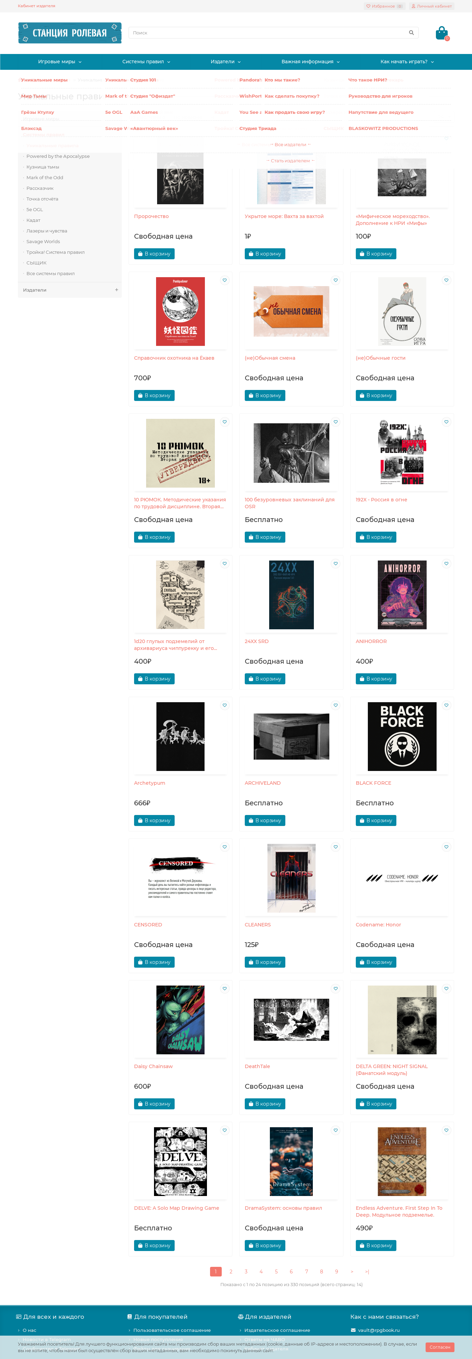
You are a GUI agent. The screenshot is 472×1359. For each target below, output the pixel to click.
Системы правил (143, 61)
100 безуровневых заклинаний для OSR (290, 503)
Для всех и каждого (51, 1316)
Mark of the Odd (44, 177)
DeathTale (257, 1066)
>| (367, 1272)
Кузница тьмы (42, 167)
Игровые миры (57, 61)
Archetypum (149, 783)
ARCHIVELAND (263, 783)
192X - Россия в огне (381, 500)
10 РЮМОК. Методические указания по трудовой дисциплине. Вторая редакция (180, 503)
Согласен (440, 1347)
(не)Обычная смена (270, 358)
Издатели (222, 61)
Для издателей (266, 1316)
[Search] (274, 33)
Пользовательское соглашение (172, 1330)
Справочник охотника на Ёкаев (174, 358)
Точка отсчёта (42, 199)
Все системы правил (50, 273)
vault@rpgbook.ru (379, 1330)
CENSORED (148, 925)
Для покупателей (158, 1316)
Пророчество (151, 216)
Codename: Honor (378, 925)
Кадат (33, 220)
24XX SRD (257, 641)
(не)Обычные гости (381, 358)
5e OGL (34, 209)
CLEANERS (258, 925)
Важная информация (307, 61)
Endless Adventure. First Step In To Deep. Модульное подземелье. (399, 1211)
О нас (29, 1330)
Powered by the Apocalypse (58, 156)
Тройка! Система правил (55, 252)
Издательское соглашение (277, 1330)
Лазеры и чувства (46, 230)
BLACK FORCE (373, 783)
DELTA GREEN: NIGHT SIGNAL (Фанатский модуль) (392, 1069)
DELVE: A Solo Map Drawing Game (176, 1208)
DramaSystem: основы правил (283, 1208)
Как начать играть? (404, 61)
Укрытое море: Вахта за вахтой (284, 216)
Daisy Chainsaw (153, 1066)
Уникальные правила (52, 145)
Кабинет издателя (36, 5)
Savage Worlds (43, 241)
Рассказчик (40, 188)
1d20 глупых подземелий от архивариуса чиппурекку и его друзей (174, 645)
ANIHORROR (371, 641)
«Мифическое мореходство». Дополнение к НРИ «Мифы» (393, 219)
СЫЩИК (36, 262)
